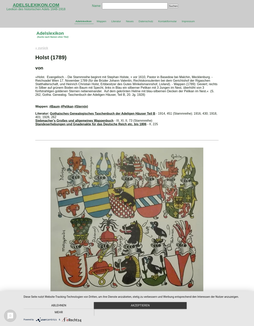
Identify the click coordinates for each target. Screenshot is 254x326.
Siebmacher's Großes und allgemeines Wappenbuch (74, 120)
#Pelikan (67, 106)
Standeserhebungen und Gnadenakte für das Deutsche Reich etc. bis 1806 (91, 124)
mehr (216, 312)
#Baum (54, 106)
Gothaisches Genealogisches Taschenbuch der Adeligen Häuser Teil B (102, 113)
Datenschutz (146, 21)
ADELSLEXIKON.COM (36, 4)
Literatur (116, 21)
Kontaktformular (167, 21)
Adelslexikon (83, 21)
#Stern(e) (81, 106)
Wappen (101, 21)
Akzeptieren (136, 312)
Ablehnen (57, 312)
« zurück (41, 48)
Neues (130, 21)
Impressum (188, 21)
